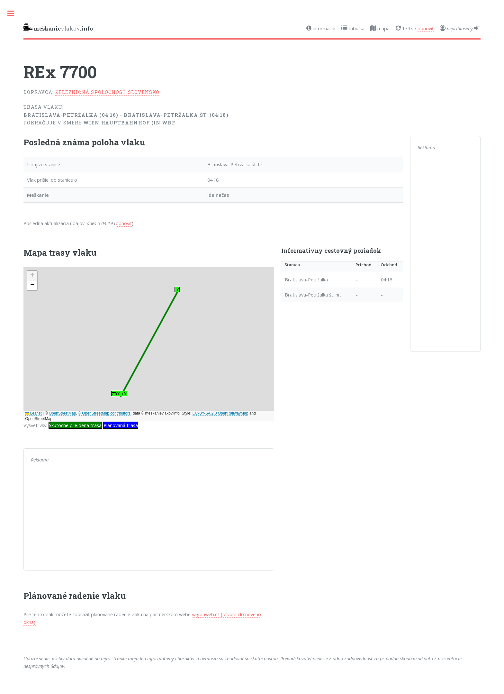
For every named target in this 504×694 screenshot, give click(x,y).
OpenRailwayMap (233, 413)
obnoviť (426, 28)
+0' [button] (177, 290)
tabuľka (355, 28)
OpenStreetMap (62, 413)
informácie (323, 28)
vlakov (58, 27)
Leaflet (33, 413)
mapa (383, 28)
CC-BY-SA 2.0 (205, 413)
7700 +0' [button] (119, 394)
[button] (32, 275)
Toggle (10, 13)
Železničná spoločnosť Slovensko (107, 92)
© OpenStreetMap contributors (104, 413)
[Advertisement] (149, 518)
